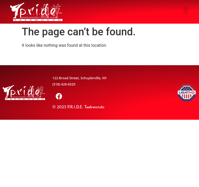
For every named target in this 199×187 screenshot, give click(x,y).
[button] (185, 10)
